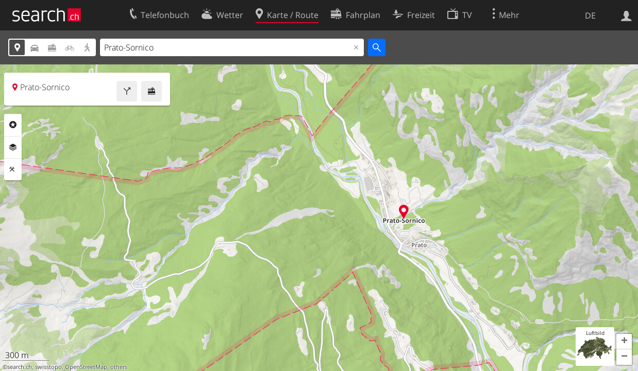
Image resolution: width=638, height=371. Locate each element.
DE (590, 15)
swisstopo (48, 366)
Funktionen (13, 169)
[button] (624, 341)
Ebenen (13, 147)
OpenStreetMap (86, 366)
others (118, 366)
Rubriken (13, 125)
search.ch (19, 366)
